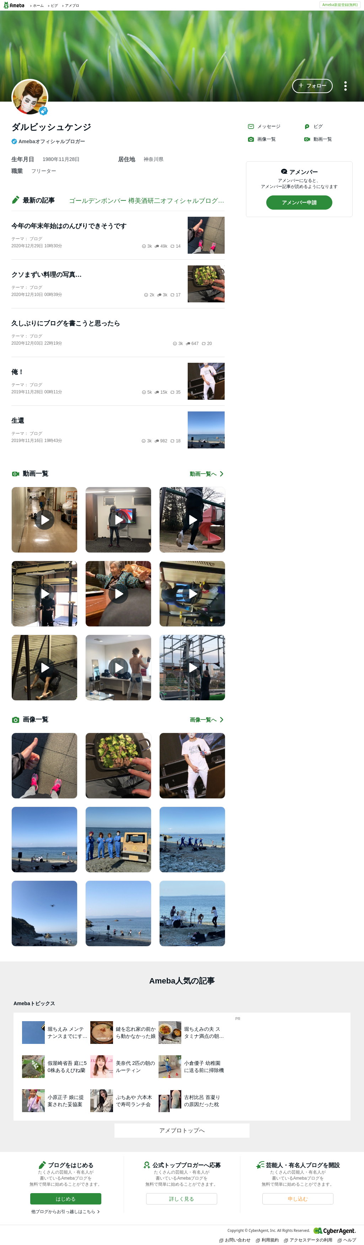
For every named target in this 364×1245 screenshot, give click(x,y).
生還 (17, 420)
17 (175, 294)
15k (161, 392)
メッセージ (263, 126)
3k (147, 246)
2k (149, 294)
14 (175, 246)
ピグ (313, 126)
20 (207, 343)
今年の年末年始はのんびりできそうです (69, 226)
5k (147, 392)
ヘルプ (347, 1240)
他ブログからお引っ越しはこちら (63, 1211)
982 (161, 440)
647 (192, 343)
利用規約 (267, 1240)
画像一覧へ (207, 719)
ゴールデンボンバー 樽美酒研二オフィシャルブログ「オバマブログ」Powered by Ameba (197, 200)
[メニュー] (345, 86)
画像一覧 (261, 139)
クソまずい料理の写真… (46, 274)
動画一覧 (318, 139)
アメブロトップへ (182, 1130)
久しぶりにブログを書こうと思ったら (65, 323)
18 (175, 440)
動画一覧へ (207, 473)
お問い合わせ (235, 1240)
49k (161, 246)
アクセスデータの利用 (308, 1240)
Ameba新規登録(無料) (340, 4)
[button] (312, 86)
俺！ (17, 372)
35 (175, 392)
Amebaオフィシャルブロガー (48, 141)
